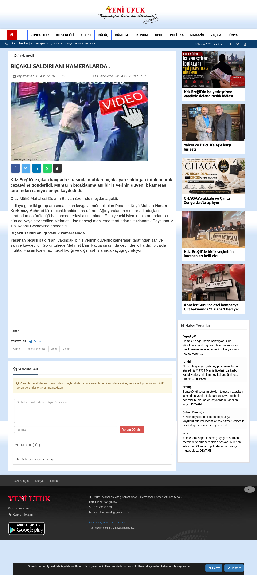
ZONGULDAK (40, 35)
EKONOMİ (142, 35)
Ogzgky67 (190, 336)
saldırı (66, 348)
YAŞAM (216, 35)
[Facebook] (230, 44)
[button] (22, 35)
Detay (214, 568)
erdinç (187, 387)
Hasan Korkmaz (35, 348)
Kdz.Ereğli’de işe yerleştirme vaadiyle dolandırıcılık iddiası (63, 43)
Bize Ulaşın (21, 484)
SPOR (159, 35)
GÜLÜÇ (103, 35)
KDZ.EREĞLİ (65, 35)
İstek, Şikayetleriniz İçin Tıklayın (107, 526)
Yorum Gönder (131, 429)
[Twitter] (237, 44)
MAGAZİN (197, 35)
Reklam (55, 484)
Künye (39, 484)
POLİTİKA (177, 35)
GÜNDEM (121, 35)
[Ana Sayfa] (12, 35)
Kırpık (16, 348)
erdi (185, 433)
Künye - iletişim (23, 518)
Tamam (234, 568)
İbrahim (188, 361)
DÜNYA (232, 35)
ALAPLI (86, 35)
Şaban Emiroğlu (194, 412)
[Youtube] (245, 44)
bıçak (54, 348)
